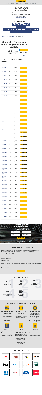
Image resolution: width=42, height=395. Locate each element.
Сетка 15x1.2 (4, 67)
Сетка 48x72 (4, 103)
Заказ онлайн (18, 3)
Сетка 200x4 (4, 208)
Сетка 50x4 (4, 140)
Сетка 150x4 (4, 180)
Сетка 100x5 (4, 160)
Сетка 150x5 (4, 184)
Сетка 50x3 (4, 132)
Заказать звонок (21, 1)
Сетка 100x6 (4, 164)
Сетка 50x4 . (4, 144)
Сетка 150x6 (4, 188)
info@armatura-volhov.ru (21, 17)
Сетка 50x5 (4, 148)
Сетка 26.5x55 (4, 99)
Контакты (34, 3)
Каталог (12, 3)
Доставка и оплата (27, 3)
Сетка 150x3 (4, 212)
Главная (7, 3)
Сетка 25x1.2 (4, 79)
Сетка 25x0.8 (4, 75)
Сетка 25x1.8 (4, 91)
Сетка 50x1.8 (4, 116)
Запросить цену (23, 50)
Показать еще (21, 270)
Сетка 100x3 (4, 152)
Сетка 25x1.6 (4, 83)
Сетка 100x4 (4, 156)
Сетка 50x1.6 (4, 107)
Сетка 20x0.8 (4, 71)
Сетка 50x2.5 (4, 124)
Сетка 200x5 (4, 216)
